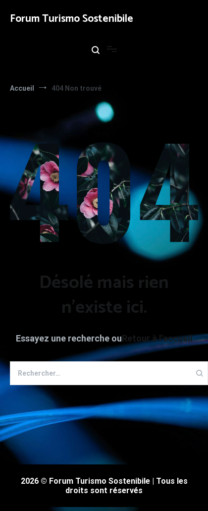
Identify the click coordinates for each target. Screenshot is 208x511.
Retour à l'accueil (157, 338)
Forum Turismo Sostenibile (71, 18)
